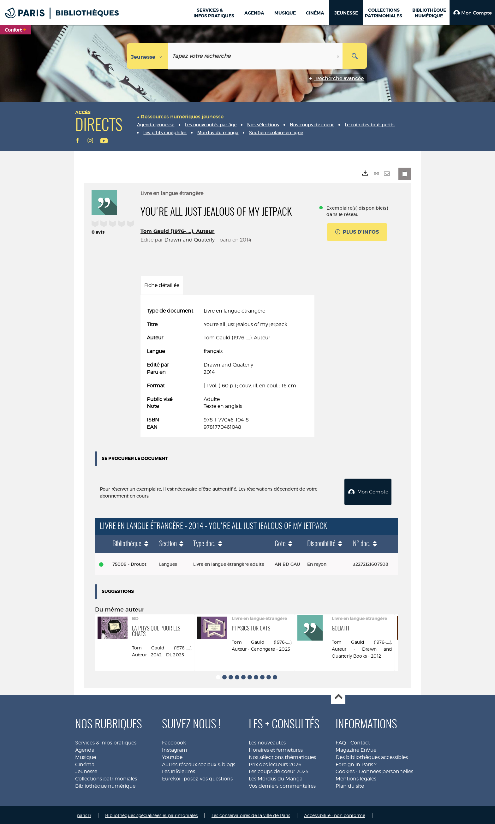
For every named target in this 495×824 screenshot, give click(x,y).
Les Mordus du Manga (275, 777)
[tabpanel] (227, 369)
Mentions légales (356, 777)
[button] (472, 12)
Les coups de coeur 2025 (278, 770)
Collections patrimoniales (106, 777)
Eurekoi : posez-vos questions (197, 777)
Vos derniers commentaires (282, 784)
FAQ (341, 741)
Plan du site (350, 784)
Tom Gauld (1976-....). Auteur (177, 231)
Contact (360, 741)
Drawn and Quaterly (189, 240)
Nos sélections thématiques (282, 756)
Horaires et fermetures (276, 748)
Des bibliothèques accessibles (372, 756)
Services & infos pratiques (105, 741)
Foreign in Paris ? (356, 763)
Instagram (174, 748)
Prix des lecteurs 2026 (275, 763)
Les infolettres (178, 770)
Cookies (345, 770)
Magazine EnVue (356, 748)
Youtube (172, 756)
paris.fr (84, 813)
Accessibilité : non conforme (334, 813)
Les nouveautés (267, 741)
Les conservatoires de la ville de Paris (251, 813)
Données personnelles (386, 770)
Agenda (84, 748)
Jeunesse (86, 770)
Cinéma (84, 763)
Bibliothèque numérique (105, 784)
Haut (338, 695)
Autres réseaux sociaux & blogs (198, 763)
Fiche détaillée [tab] (161, 285)
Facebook (174, 741)
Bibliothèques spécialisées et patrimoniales (151, 813)
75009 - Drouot (129, 562)
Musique (85, 756)
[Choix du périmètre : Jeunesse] (147, 56)
